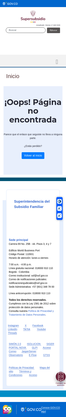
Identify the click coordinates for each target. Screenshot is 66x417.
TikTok (26, 329)
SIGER (50, 343)
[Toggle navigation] (57, 62)
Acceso (33, 375)
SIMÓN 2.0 (15, 343)
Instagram (13, 325)
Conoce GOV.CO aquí (50, 409)
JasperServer (29, 351)
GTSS (46, 355)
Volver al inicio (33, 155)
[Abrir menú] (61, 377)
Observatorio (16, 355)
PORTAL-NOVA (18, 347)
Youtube (41, 329)
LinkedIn (12, 329)
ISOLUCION (34, 343)
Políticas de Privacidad (21, 367)
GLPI (34, 347)
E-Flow (33, 355)
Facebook (37, 325)
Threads (12, 333)
